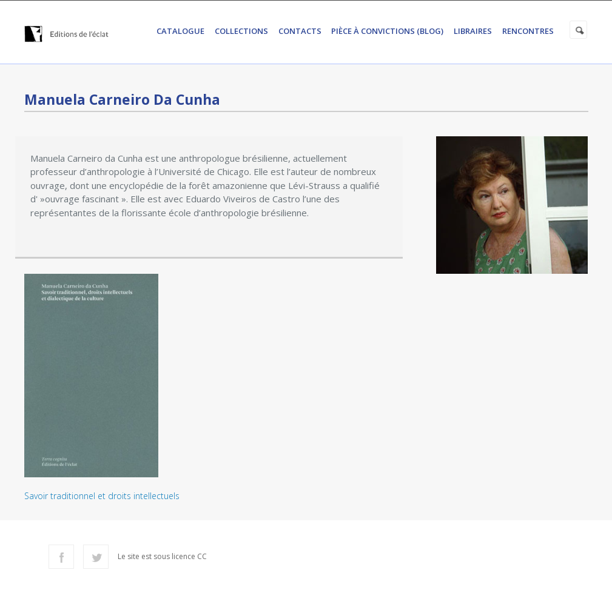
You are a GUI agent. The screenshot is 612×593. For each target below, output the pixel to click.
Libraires (473, 30)
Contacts (299, 30)
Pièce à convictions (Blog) (387, 30)
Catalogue (180, 30)
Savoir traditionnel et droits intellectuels (102, 496)
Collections (241, 30)
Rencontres (528, 30)
